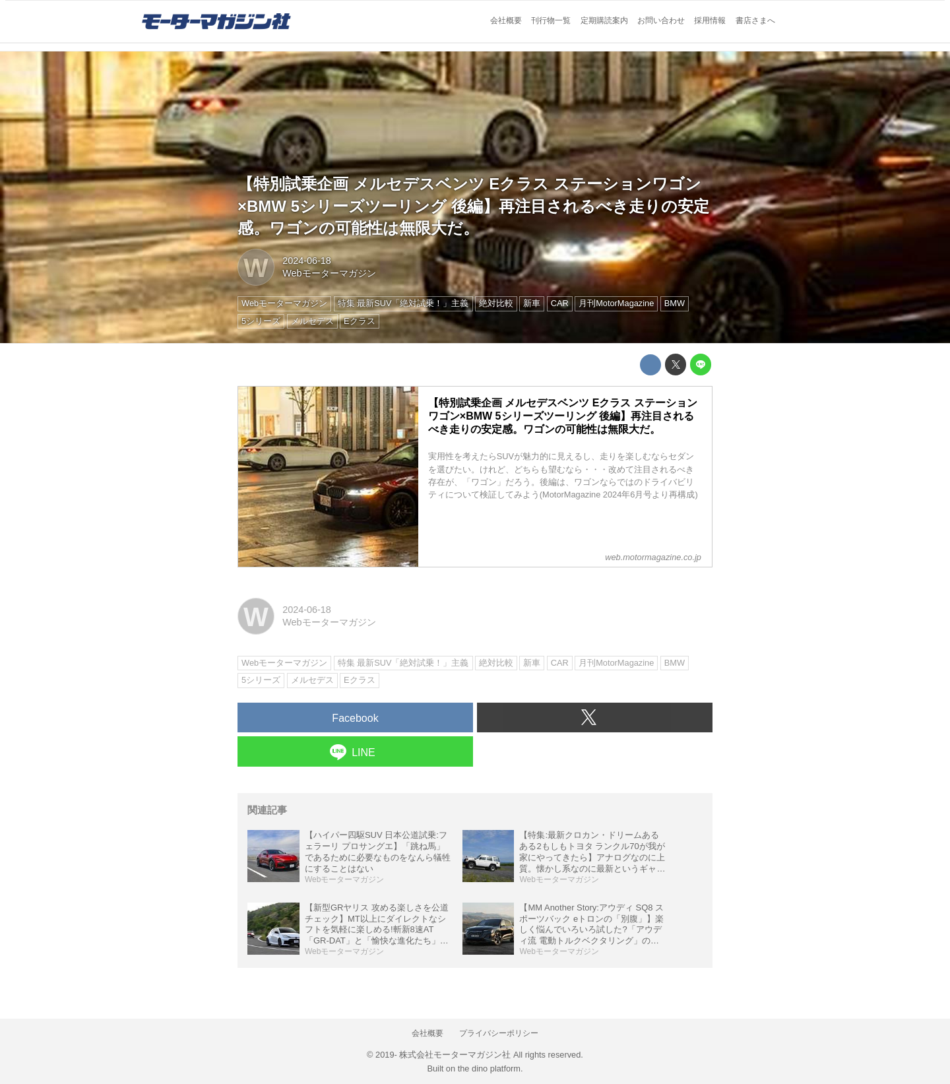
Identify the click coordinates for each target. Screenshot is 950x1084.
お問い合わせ (661, 20)
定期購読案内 (604, 20)
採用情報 (710, 20)
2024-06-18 (306, 260)
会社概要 (506, 20)
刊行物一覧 (551, 20)
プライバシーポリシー (498, 1033)
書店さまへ (755, 20)
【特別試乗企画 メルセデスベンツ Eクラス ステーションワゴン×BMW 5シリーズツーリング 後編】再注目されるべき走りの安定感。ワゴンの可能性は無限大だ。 (473, 206)
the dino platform (489, 1068)
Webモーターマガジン (328, 273)
